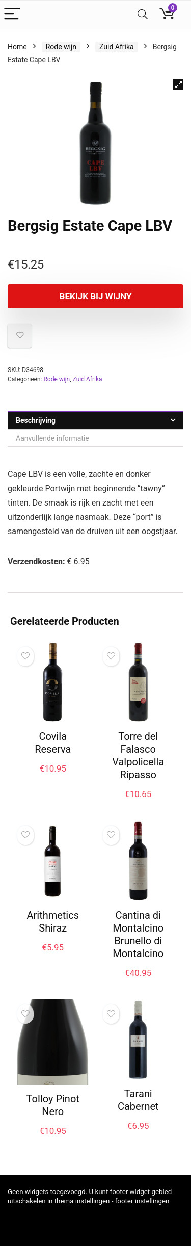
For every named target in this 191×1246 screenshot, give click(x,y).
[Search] (142, 14)
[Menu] (12, 14)
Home (17, 47)
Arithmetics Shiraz (52, 921)
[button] (178, 84)
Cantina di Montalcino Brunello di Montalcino (138, 934)
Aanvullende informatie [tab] (52, 438)
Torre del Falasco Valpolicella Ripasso (138, 755)
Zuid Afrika (116, 47)
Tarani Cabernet (138, 1100)
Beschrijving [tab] (36, 420)
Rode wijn (61, 47)
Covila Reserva (53, 742)
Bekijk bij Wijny (96, 296)
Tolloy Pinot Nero (52, 1105)
